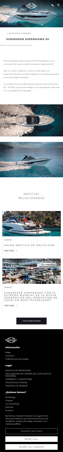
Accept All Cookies (31, 447)
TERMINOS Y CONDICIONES (18, 379)
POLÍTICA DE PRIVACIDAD (18, 370)
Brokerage (10, 397)
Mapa (8, 352)
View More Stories (31, 321)
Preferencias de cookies (17, 359)
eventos (9, 410)
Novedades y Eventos (18, 33)
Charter (9, 400)
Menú (6, 6)
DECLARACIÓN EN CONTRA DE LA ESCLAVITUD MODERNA (28, 375)
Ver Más (9, 250)
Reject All (31, 439)
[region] (31, 432)
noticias (9, 407)
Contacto (9, 355)
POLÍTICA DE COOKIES (16, 382)
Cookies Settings (31, 431)
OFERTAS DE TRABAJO (16, 386)
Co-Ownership (12, 404)
